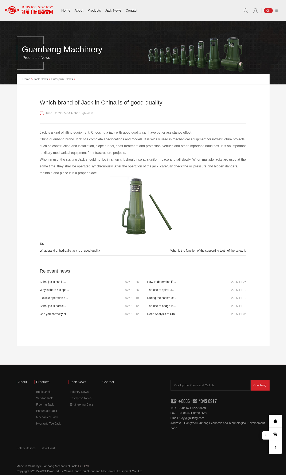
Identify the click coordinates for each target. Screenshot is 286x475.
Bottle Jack (43, 392)
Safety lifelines (26, 448)
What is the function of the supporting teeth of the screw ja (208, 250)
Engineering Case (81, 404)
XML (87, 466)
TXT (80, 466)
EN (277, 10)
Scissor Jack (44, 398)
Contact (131, 10)
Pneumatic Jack (46, 411)
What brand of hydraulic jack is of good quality (70, 250)
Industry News (79, 392)
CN (268, 10)
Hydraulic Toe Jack (48, 423)
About (79, 10)
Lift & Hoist (48, 448)
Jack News (113, 10)
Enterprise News (62, 79)
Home (65, 10)
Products (94, 10)
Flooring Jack (45, 404)
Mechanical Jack (47, 417)
